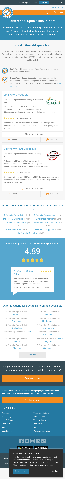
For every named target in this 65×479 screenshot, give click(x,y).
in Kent (17, 215)
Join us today (32, 378)
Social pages (7, 431)
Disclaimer (37, 424)
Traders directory (40, 420)
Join (44, 3)
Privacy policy (39, 417)
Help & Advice (7, 420)
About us (5, 413)
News (4, 427)
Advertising (6, 417)
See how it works (32, 400)
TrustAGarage (7, 463)
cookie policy (32, 465)
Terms (35, 427)
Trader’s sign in (57, 7)
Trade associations (41, 413)
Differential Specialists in (17, 332)
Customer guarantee (41, 431)
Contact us (6, 424)
